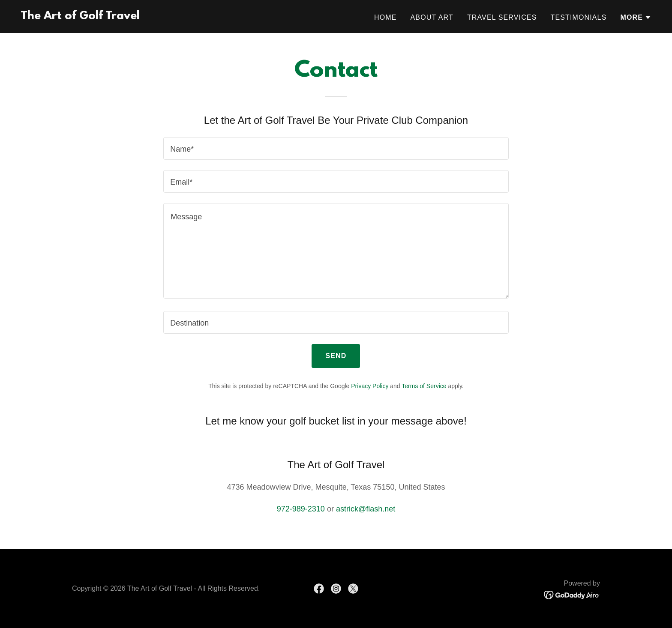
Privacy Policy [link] (369, 386)
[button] (635, 17)
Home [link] (385, 17)
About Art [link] (432, 17)
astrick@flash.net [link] (365, 509)
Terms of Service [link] (424, 386)
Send (335, 355)
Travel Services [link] (502, 17)
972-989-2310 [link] (301, 509)
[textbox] (335, 148)
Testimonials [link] (578, 17)
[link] (80, 16)
